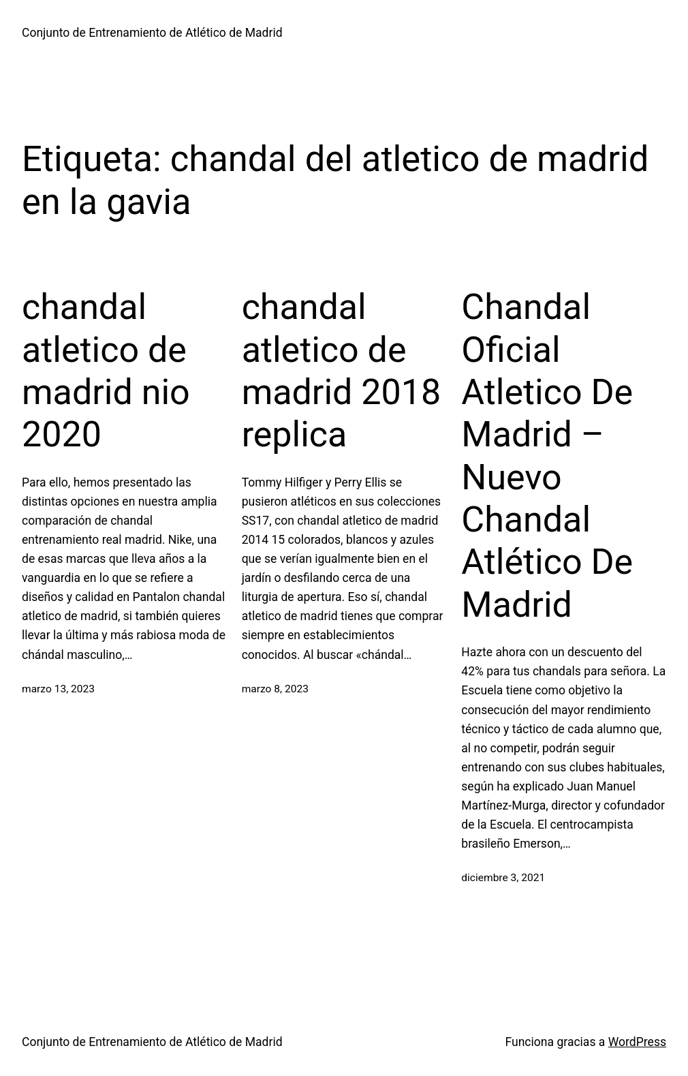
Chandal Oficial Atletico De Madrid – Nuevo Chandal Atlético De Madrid (547, 456)
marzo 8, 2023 (275, 689)
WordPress (637, 1042)
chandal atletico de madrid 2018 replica (341, 370)
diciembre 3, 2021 (503, 878)
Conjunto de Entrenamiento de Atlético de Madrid (152, 33)
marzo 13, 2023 (58, 689)
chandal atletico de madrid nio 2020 (106, 370)
